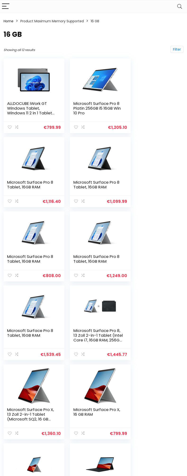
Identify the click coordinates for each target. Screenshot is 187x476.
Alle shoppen (137, 403)
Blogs (131, 409)
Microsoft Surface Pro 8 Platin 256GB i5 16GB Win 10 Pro (90, 108)
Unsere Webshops (135, 418)
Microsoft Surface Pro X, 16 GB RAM (28, 336)
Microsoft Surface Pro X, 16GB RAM (90, 336)
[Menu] (5, 6)
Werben (133, 427)
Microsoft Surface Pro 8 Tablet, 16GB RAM (152, 106)
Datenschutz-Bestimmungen (169, 398)
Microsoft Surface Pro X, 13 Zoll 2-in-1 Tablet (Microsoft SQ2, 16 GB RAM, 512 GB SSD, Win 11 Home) (152, 265)
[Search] (179, 6)
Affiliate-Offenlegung (167, 415)
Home (8, 21)
